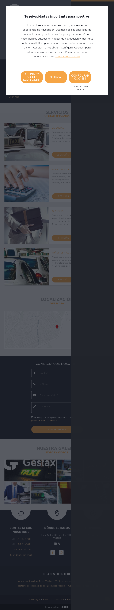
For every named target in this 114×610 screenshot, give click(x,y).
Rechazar (55, 77)
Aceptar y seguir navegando (31, 77)
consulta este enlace (68, 56)
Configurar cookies (80, 78)
